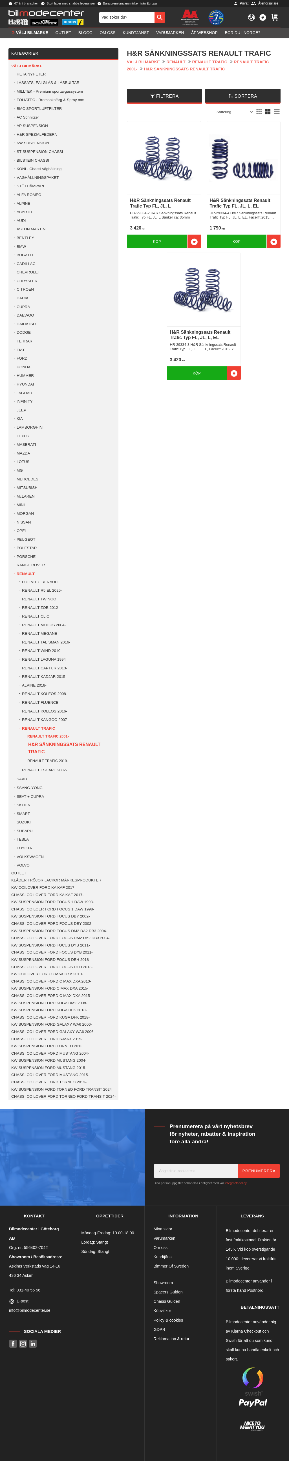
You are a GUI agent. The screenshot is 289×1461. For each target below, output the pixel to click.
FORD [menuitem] (22, 358)
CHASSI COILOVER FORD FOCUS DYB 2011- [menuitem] (52, 952)
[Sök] (160, 17)
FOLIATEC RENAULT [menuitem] (40, 582)
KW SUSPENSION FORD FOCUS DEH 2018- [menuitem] (50, 959)
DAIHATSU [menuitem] (26, 324)
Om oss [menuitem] (107, 32)
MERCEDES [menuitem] (27, 479)
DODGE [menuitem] (24, 332)
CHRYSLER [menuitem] (27, 281)
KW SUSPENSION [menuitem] (33, 143)
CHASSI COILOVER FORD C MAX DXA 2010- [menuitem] (51, 981)
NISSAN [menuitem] (24, 522)
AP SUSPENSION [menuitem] (32, 126)
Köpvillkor (162, 1310)
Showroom (163, 1282)
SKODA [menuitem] (23, 805)
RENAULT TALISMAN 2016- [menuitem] (46, 642)
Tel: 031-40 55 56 (24, 1290)
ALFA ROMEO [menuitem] (29, 195)
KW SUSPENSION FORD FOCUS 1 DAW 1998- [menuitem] (52, 902)
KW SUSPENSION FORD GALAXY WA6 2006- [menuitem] (51, 1024)
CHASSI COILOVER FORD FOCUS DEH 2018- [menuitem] (52, 967)
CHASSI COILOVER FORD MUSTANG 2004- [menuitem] (50, 1053)
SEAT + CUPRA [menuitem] (30, 796)
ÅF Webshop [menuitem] (204, 32)
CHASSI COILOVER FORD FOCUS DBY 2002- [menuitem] (51, 923)
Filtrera (167, 96)
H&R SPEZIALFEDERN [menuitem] (37, 134)
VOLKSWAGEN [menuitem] (30, 857)
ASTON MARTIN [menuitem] (31, 229)
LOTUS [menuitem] (23, 462)
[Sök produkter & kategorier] (127, 17)
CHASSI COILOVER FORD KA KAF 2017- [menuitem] (47, 895)
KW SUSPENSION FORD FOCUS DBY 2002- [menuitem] (50, 916)
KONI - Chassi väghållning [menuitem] (39, 169)
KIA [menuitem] (20, 419)
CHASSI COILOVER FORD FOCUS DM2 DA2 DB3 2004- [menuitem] (60, 938)
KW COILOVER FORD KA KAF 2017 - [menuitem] (44, 887)
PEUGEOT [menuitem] (26, 539)
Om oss (161, 1247)
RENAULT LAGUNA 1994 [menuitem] (44, 659)
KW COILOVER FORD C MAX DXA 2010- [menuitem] (47, 974)
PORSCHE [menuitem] (26, 556)
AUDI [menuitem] (21, 221)
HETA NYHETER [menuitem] (31, 74)
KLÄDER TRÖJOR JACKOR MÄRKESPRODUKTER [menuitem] (56, 880)
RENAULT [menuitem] (26, 574)
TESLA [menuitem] (23, 839)
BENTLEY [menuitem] (25, 238)
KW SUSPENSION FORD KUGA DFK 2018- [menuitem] (49, 1010)
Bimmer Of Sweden (171, 1266)
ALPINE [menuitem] (23, 203)
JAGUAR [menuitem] (24, 393)
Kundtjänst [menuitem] (136, 32)
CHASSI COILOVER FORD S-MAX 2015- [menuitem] (46, 1039)
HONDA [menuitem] (23, 367)
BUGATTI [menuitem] (25, 255)
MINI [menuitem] (21, 505)
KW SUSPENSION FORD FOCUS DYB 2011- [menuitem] (50, 945)
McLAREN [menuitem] (25, 496)
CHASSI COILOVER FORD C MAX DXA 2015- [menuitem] (51, 996)
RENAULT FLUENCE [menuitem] (40, 702)
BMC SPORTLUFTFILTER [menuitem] (39, 108)
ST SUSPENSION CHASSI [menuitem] (40, 152)
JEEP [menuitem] (21, 410)
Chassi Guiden (167, 1301)
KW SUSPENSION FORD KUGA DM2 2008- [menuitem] (49, 1003)
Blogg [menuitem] (85, 32)
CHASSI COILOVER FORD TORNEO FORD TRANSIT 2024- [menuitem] (63, 1096)
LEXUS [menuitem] (23, 436)
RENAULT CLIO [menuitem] (36, 616)
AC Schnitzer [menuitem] (28, 117)
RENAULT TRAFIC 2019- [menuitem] (47, 761)
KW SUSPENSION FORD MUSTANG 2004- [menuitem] (48, 1060)
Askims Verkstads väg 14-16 (34, 1266)
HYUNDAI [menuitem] (25, 384)
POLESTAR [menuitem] (27, 548)
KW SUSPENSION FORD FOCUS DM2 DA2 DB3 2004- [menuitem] (59, 931)
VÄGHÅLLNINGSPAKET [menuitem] (38, 177)
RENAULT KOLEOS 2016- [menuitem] (44, 711)
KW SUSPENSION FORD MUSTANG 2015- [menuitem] (48, 1068)
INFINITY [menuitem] (25, 401)
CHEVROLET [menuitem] (28, 272)
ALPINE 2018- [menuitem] (34, 685)
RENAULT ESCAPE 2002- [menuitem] (44, 770)
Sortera (246, 96)
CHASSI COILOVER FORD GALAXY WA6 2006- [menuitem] (53, 1032)
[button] (263, 17)
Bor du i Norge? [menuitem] (242, 32)
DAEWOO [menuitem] (25, 315)
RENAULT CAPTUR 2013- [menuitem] (44, 668)
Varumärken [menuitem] (170, 32)
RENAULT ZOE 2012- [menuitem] (40, 607)
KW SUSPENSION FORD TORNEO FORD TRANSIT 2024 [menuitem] (61, 1089)
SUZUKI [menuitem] (24, 822)
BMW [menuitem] (21, 246)
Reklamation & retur (171, 1339)
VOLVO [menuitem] (23, 865)
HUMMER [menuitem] (25, 375)
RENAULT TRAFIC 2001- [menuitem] (48, 736)
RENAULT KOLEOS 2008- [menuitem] (44, 694)
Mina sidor (163, 1229)
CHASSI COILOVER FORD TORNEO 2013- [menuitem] (49, 1082)
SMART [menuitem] (23, 814)
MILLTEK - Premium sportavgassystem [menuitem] (50, 91)
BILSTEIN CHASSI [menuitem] (33, 160)
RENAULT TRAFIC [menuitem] (38, 728)
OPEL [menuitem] (22, 531)
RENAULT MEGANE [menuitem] (39, 633)
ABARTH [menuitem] (24, 212)
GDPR (160, 1329)
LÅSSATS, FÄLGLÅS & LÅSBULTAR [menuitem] (48, 83)
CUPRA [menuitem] (23, 307)
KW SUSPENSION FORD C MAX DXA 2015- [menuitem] (49, 988)
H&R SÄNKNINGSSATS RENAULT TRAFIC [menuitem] (64, 748)
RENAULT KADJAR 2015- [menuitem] (44, 676)
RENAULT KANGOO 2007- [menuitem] (45, 720)
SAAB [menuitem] (22, 779)
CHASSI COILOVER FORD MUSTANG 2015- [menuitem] (50, 1075)
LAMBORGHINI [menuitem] (30, 427)
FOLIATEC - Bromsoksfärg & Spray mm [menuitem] (50, 100)
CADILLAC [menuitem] (26, 264)
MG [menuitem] (20, 470)
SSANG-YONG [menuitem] (30, 788)
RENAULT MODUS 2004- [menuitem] (44, 625)
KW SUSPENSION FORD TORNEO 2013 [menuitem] (47, 1046)
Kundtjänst (163, 1257)
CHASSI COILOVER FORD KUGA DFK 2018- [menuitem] (50, 1017)
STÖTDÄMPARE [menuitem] (31, 186)
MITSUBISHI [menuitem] (28, 487)
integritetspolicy (235, 1183)
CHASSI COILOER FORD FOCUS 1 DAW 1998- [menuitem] (52, 909)
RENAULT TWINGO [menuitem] (39, 599)
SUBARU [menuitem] (25, 831)
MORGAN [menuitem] (25, 513)
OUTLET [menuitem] (63, 32)
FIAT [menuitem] (21, 350)
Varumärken (164, 1238)
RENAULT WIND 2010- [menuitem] (42, 651)
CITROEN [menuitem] (25, 289)
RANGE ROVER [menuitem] (31, 565)
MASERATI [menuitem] (26, 444)
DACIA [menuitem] (22, 298)
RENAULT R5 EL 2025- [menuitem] (42, 590)
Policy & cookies (168, 1320)
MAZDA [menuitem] (23, 453)
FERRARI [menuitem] (25, 341)
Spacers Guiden (168, 1292)
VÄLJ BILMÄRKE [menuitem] (32, 32)
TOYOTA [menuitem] (24, 848)
